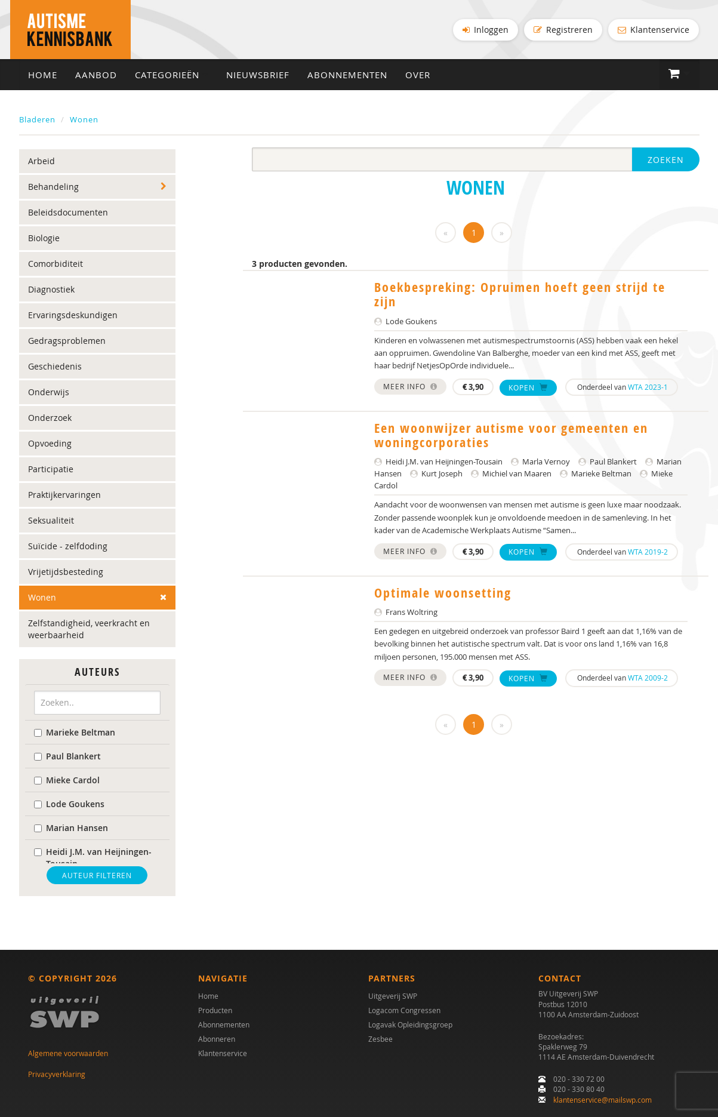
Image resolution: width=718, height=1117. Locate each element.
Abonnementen (347, 75)
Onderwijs (48, 392)
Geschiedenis (55, 367)
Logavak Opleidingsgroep (410, 1025)
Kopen (528, 387)
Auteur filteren (97, 875)
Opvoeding (50, 444)
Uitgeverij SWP (392, 996)
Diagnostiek (51, 290)
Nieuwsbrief (257, 75)
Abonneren (216, 1039)
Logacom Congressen (404, 1011)
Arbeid (41, 161)
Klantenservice (653, 29)
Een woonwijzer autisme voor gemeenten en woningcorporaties (511, 436)
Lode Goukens (69, 804)
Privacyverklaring (56, 1074)
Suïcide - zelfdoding (67, 546)
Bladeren (37, 120)
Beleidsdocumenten (68, 213)
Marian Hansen (71, 827)
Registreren (563, 29)
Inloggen (486, 29)
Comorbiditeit (55, 264)
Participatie (50, 469)
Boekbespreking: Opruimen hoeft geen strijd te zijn (519, 295)
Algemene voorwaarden (68, 1053)
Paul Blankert (67, 756)
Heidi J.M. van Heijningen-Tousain (93, 857)
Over (417, 75)
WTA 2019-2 (648, 551)
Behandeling (53, 187)
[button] (679, 75)
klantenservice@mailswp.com (602, 1099)
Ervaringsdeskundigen (73, 315)
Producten (215, 1011)
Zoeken (666, 160)
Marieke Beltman (74, 732)
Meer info (410, 386)
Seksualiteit (51, 521)
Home (42, 75)
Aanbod (96, 75)
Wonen (84, 120)
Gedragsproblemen (67, 341)
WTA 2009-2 (648, 678)
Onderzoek (50, 418)
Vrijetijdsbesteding (65, 572)
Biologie (44, 238)
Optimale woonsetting (442, 593)
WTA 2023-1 (648, 387)
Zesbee (380, 1039)
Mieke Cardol (67, 780)
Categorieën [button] (171, 75)
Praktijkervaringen (64, 495)
